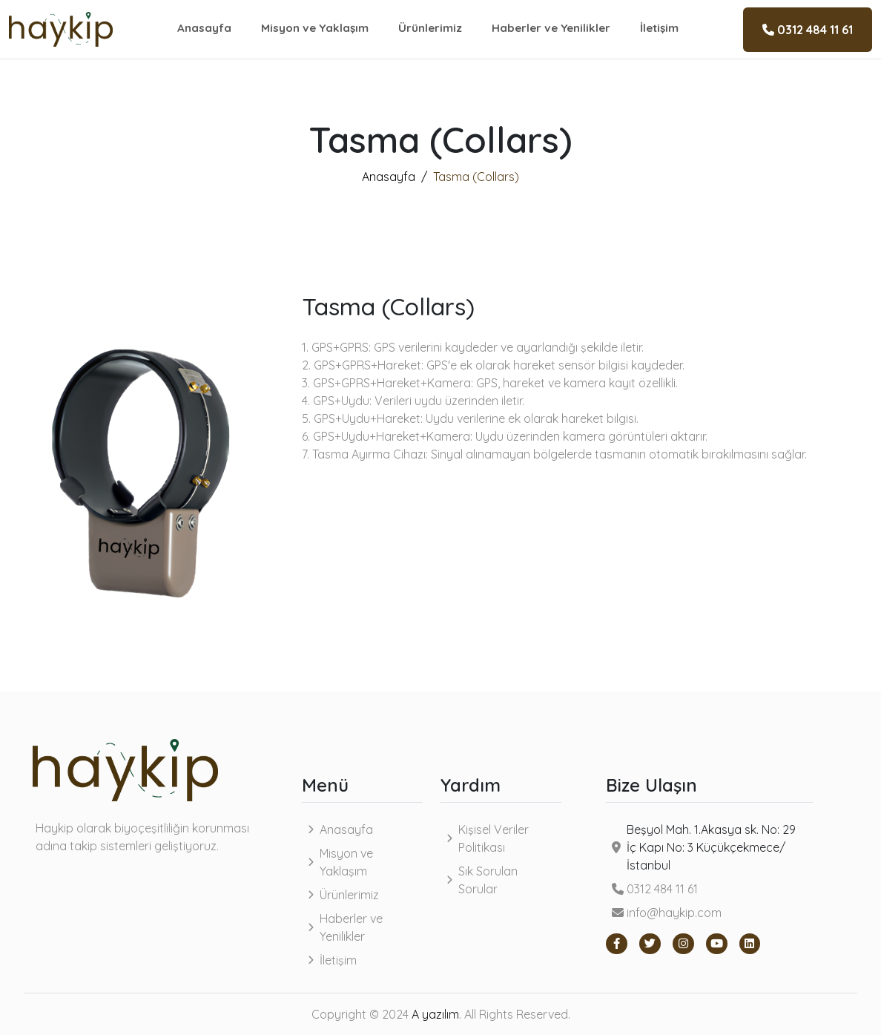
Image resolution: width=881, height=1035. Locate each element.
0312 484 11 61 (807, 29)
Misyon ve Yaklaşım (315, 28)
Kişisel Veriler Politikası (493, 838)
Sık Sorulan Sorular (488, 880)
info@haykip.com (667, 912)
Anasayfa (204, 28)
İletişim (659, 28)
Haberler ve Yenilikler (551, 28)
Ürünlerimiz (430, 28)
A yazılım (435, 1014)
